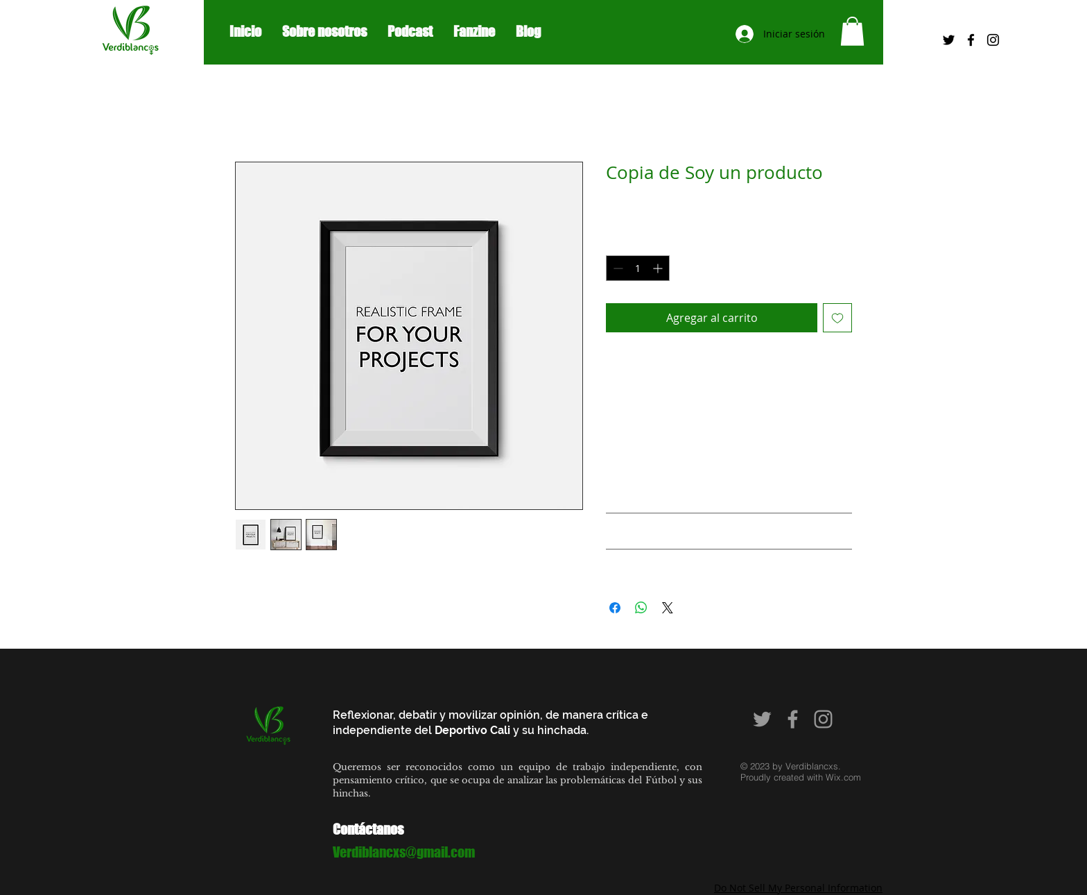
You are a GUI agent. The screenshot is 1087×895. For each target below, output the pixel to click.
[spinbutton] (637, 268)
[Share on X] (667, 607)
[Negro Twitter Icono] (949, 40)
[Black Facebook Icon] (971, 40)
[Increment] (659, 268)
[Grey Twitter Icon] (762, 719)
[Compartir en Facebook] (615, 607)
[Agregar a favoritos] (837, 317)
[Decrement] (616, 268)
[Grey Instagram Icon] (823, 719)
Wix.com (843, 777)
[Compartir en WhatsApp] (641, 607)
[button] (852, 31)
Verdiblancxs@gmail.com (404, 852)
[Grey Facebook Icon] (793, 719)
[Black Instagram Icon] (993, 40)
